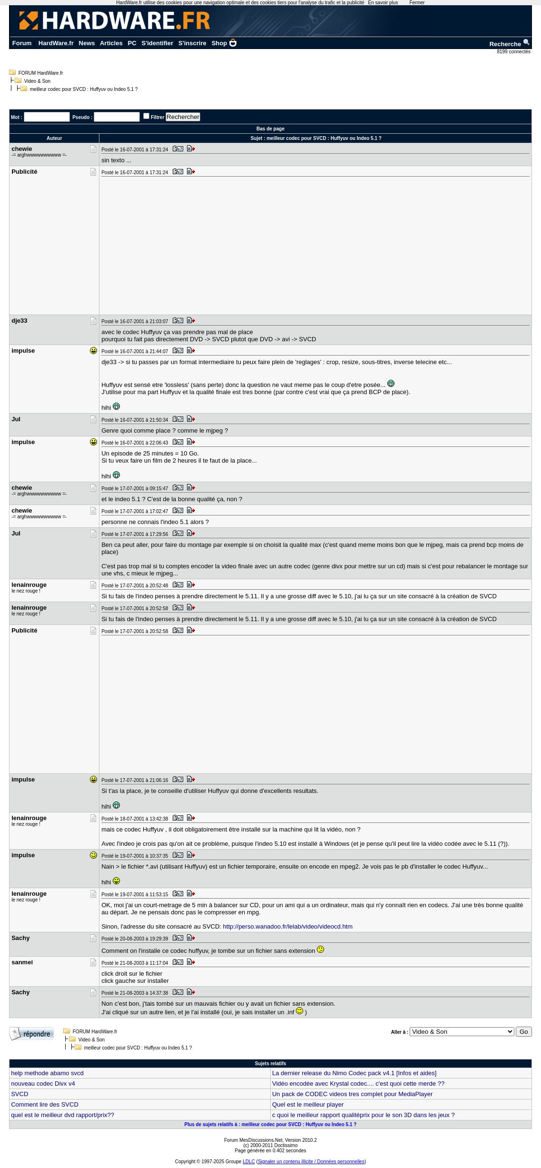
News (87, 43)
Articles (111, 43)
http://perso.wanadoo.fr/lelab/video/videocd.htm (288, 926)
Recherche (510, 44)
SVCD (19, 1094)
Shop (224, 43)
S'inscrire (192, 43)
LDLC (249, 1161)
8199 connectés (514, 51)
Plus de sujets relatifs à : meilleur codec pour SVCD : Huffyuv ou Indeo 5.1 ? (271, 1124)
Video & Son (37, 81)
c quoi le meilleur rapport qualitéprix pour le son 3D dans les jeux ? (363, 1115)
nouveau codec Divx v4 (43, 1083)
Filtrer (157, 117)
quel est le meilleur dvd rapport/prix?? (62, 1115)
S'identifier (157, 43)
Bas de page (270, 128)
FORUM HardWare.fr (41, 73)
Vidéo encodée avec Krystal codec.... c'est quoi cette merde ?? (358, 1083)
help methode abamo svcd (47, 1073)
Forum (21, 43)
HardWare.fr (56, 43)
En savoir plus (383, 2)
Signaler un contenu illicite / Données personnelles (311, 1161)
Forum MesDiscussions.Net (253, 1140)
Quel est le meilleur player (308, 1104)
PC (132, 43)
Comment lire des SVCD (45, 1104)
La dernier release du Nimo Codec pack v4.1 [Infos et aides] (354, 1073)
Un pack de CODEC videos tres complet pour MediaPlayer (352, 1094)
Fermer (416, 2)
